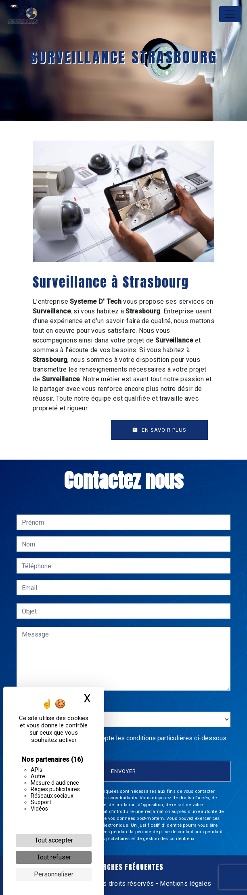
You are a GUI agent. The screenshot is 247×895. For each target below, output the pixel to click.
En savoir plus (159, 430)
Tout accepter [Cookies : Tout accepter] (54, 840)
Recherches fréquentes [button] (123, 867)
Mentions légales (184, 883)
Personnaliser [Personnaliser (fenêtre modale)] (53, 874)
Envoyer (123, 771)
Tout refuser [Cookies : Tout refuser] (54, 857)
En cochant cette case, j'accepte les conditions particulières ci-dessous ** (125, 743)
